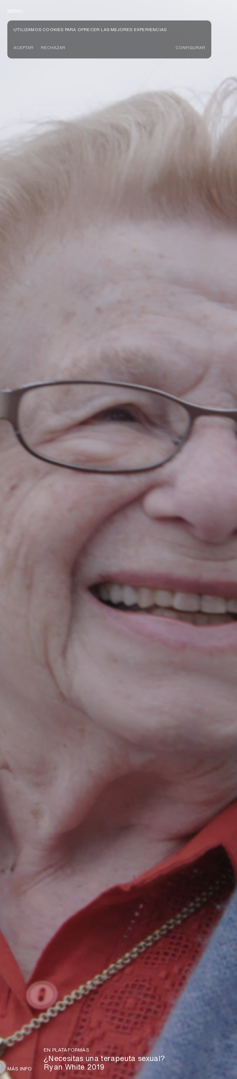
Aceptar (23, 47)
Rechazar (53, 47)
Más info (19, 1069)
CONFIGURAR (190, 47)
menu (14, 10)
